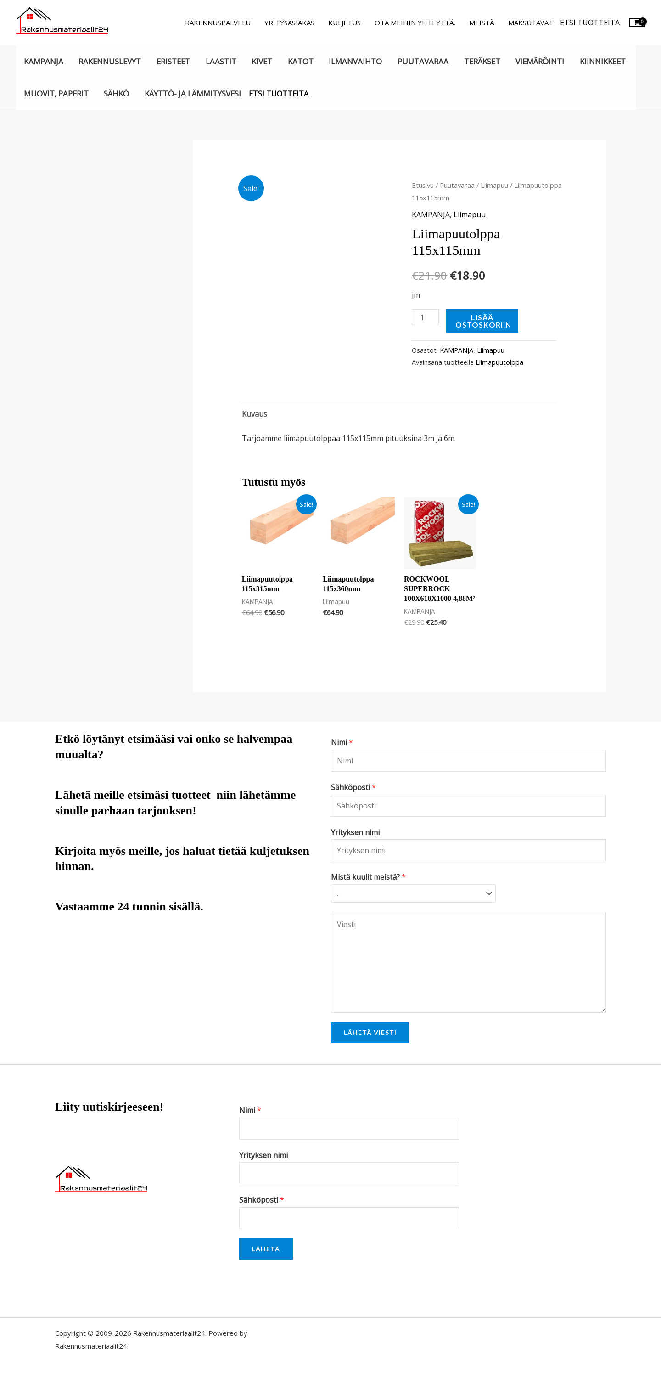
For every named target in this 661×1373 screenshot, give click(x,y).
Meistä (481, 22)
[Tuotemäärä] (425, 317)
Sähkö (116, 93)
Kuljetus (344, 22)
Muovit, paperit (56, 93)
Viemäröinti (539, 61)
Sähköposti (353, 787)
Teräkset (482, 61)
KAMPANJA (43, 61)
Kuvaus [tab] (254, 414)
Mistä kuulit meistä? (368, 877)
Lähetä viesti (370, 1032)
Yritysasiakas (289, 22)
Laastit (221, 61)
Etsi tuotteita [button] (590, 22)
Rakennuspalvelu (218, 22)
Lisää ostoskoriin (483, 321)
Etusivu (423, 185)
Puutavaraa (423, 61)
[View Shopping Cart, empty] (637, 22)
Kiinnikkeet (603, 61)
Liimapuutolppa (499, 362)
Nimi (342, 742)
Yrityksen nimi (355, 832)
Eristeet (173, 61)
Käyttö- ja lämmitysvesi (193, 93)
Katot (301, 61)
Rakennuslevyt (109, 61)
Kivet (262, 61)
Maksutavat (530, 22)
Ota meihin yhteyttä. (415, 22)
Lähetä (266, 1249)
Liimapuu (494, 185)
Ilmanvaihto (355, 61)
